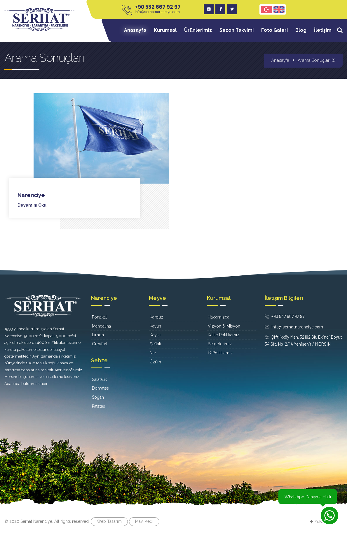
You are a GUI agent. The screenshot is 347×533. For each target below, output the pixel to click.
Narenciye (31, 194)
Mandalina (101, 325)
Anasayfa (135, 30)
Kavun (155, 325)
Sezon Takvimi (236, 30)
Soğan (98, 397)
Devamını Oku (32, 205)
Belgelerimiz (220, 344)
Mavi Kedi (144, 521)
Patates (98, 406)
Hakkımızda (218, 316)
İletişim (323, 30)
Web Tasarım (109, 521)
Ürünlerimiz (198, 30)
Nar (153, 352)
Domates (100, 388)
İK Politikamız (220, 352)
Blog (300, 30)
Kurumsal (165, 30)
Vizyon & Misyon (224, 325)
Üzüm (155, 361)
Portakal (99, 316)
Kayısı (155, 335)
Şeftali (155, 344)
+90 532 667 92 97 (158, 6)
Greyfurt (99, 344)
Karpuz (156, 316)
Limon (98, 335)
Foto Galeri (274, 30)
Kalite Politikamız (223, 335)
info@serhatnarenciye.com (157, 11)
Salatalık (99, 379)
